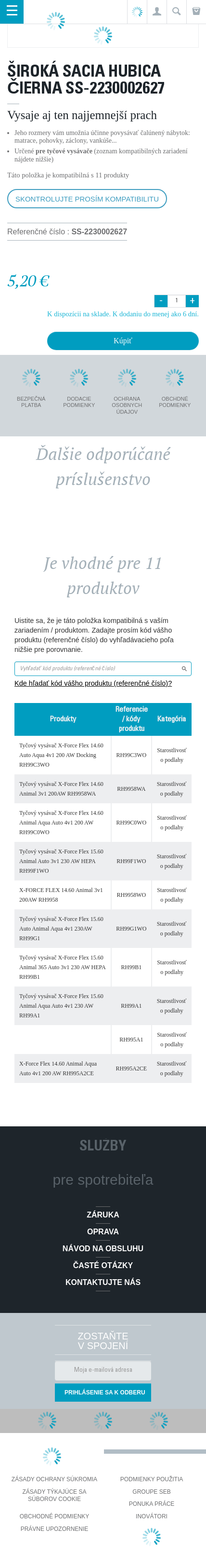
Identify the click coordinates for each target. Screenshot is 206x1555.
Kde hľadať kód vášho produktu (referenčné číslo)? (93, 683)
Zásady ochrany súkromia (54, 1479)
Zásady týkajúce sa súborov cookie (55, 1495)
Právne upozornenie (55, 1529)
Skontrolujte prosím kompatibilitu (87, 199)
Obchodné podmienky (55, 1516)
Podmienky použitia (151, 1479)
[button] (157, 12)
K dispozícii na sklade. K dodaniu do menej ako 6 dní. (123, 314)
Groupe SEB (151, 1491)
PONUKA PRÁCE (152, 1504)
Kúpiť (123, 341)
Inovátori (151, 1516)
